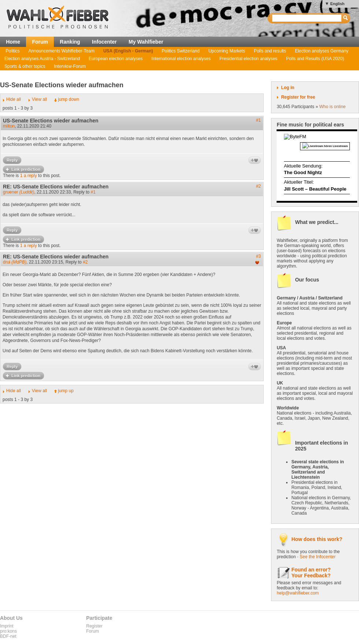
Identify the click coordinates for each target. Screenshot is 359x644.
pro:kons (8, 631)
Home (13, 42)
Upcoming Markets (226, 51)
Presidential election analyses (248, 58)
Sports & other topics (24, 66)
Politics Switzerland (181, 51)
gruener (18, 192)
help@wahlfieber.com (298, 593)
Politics (13, 51)
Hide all (13, 99)
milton (9, 126)
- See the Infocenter (316, 556)
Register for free (298, 97)
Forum (40, 42)
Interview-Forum (70, 66)
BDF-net (8, 636)
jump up (66, 390)
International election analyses (181, 58)
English (337, 3)
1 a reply (28, 175)
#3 (258, 256)
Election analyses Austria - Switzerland (42, 58)
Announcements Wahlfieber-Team (62, 51)
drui (14, 262)
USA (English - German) (128, 51)
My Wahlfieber (146, 42)
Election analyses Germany (321, 51)
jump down (68, 99)
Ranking (70, 42)
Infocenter (104, 42)
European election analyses (116, 58)
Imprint (7, 626)
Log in (287, 87)
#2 (258, 186)
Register (94, 626)
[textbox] (307, 18)
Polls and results (270, 51)
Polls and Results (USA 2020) (315, 58)
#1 (258, 120)
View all (39, 99)
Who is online (332, 106)
